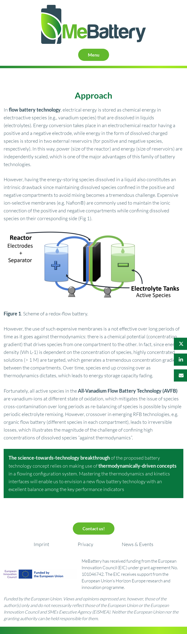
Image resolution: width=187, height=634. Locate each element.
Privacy (85, 544)
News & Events (137, 544)
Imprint (41, 544)
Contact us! (94, 528)
